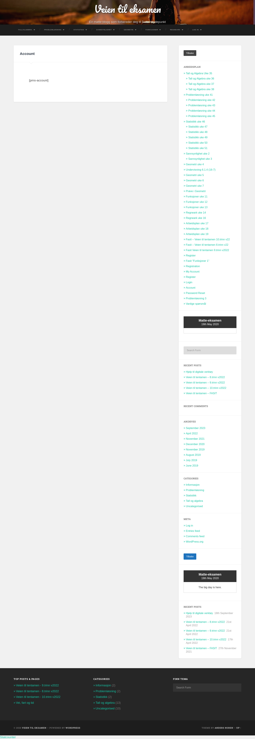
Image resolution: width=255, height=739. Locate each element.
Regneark (175, 30)
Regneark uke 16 (196, 217)
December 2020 (195, 443)
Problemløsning (52, 30)
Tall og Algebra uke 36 (201, 78)
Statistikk (79, 30)
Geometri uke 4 (195, 164)
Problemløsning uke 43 (201, 105)
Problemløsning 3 (196, 298)
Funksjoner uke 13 (197, 207)
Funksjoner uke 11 (197, 196)
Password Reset (195, 293)
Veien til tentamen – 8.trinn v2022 (205, 377)
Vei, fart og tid (25, 702)
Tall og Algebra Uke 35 (199, 73)
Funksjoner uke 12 (197, 201)
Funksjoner (152, 30)
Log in (189, 525)
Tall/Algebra (25, 30)
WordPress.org (194, 541)
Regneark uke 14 (196, 212)
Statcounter (8, 737)
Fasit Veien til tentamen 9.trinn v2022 (207, 250)
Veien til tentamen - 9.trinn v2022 (37, 685)
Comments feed (195, 536)
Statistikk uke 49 (198, 137)
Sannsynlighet (104, 30)
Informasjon (193, 484)
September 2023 (195, 428)
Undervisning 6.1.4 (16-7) (200, 169)
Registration (193, 266)
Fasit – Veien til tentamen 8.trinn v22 (207, 244)
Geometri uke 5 (195, 175)
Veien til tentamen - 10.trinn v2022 (38, 697)
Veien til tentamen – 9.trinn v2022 (205, 382)
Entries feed (193, 530)
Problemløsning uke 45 (201, 115)
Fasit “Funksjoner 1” (197, 260)
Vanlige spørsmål (196, 303)
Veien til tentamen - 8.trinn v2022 (37, 691)
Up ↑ (238, 727)
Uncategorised (194, 506)
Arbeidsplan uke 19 (197, 234)
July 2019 (191, 460)
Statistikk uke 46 (195, 121)
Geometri (129, 30)
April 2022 (192, 433)
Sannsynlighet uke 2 (197, 153)
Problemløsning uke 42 (201, 99)
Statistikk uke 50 (198, 142)
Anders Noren (224, 727)
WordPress (73, 727)
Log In (195, 30)
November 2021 (195, 438)
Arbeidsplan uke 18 (197, 228)
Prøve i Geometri (196, 191)
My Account (192, 271)
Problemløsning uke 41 (199, 94)
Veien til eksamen (127, 9)
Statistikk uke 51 (198, 148)
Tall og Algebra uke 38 (201, 89)
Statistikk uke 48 (198, 131)
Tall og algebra (194, 500)
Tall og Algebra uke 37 (201, 83)
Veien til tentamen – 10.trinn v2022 (206, 387)
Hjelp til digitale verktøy (199, 371)
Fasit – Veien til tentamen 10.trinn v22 (208, 239)
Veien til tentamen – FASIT (201, 393)
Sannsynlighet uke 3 (200, 158)
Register (191, 255)
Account (190, 287)
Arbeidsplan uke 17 (197, 223)
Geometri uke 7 (195, 185)
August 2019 (193, 454)
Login (189, 282)
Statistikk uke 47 (198, 126)
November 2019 (195, 449)
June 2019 (192, 465)
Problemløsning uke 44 (201, 110)
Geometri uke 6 (195, 180)
